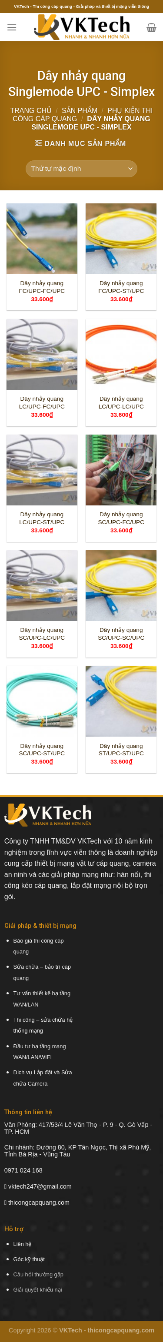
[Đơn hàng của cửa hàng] (81, 168)
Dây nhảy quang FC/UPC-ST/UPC (121, 287)
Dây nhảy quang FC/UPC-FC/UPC (42, 287)
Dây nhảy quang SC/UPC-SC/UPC (121, 634)
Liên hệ (22, 1244)
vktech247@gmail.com (40, 1186)
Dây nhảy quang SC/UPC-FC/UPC (121, 518)
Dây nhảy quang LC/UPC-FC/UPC (42, 402)
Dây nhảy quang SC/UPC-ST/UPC (42, 750)
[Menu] (12, 27)
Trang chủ (31, 110)
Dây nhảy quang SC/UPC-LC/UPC (42, 634)
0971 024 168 (23, 1170)
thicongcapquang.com (39, 1202)
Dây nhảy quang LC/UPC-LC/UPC (121, 402)
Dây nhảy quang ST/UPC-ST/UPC (121, 750)
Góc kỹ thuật (29, 1259)
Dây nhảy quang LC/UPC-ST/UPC (41, 518)
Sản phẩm (79, 110)
